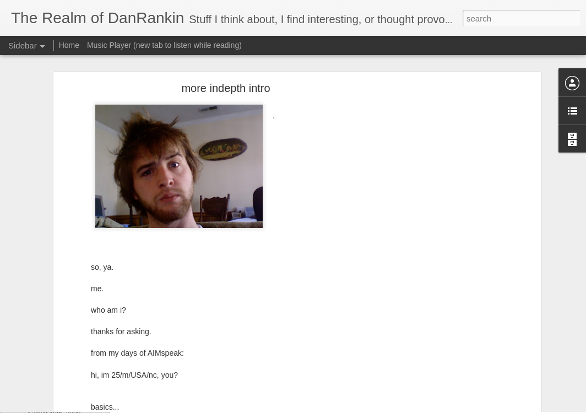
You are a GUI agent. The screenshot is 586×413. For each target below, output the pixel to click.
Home (69, 45)
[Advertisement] (443, 214)
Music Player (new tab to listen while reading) (164, 45)
